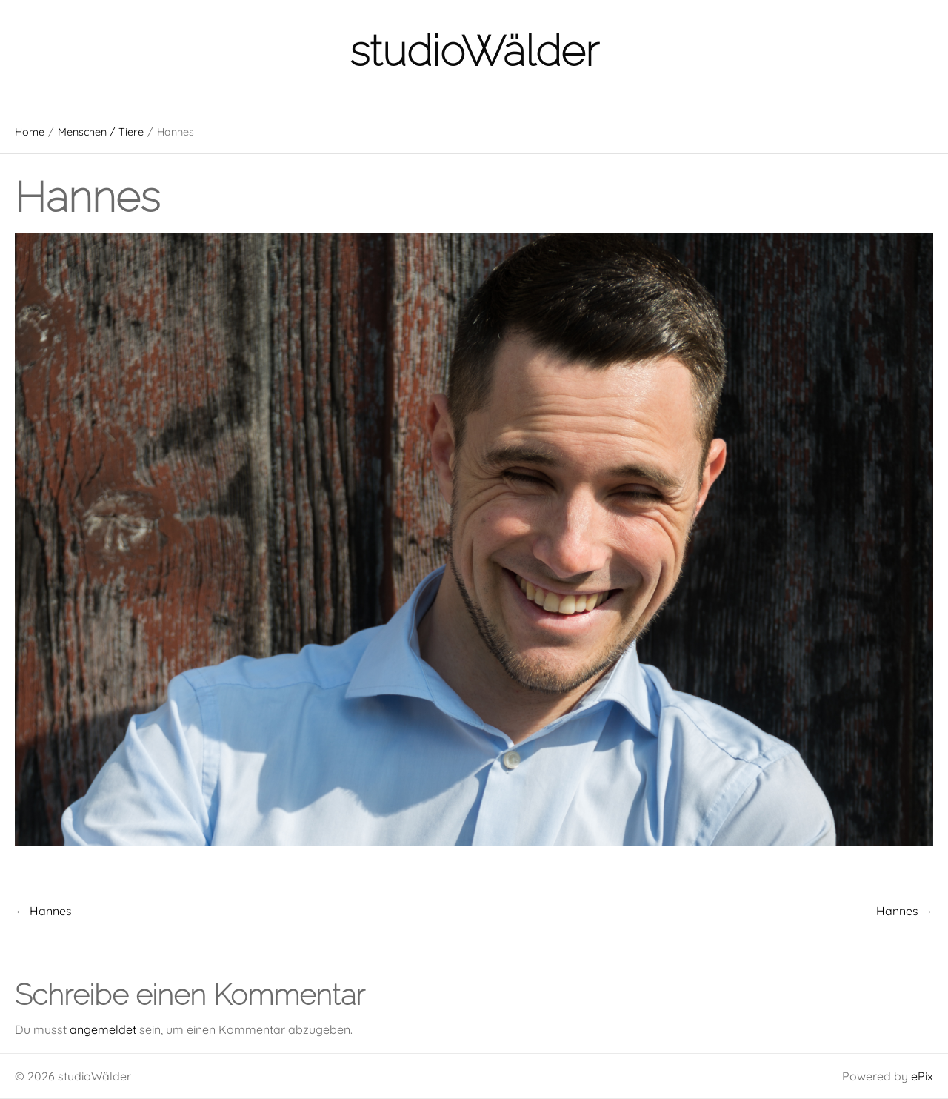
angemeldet (103, 1029)
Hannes (897, 910)
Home (29, 132)
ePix (922, 1076)
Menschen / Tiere (101, 132)
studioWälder (474, 51)
